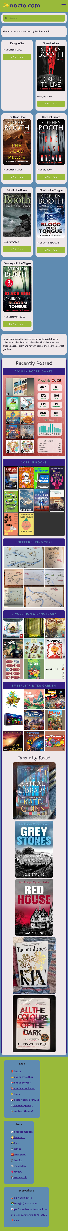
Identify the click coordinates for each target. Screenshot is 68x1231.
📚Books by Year (20, 1082)
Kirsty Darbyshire (23, 1215)
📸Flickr (15, 1143)
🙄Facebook (18, 1137)
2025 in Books (34, 462)
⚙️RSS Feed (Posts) (21, 1105)
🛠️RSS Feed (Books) (22, 1111)
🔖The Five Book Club (23, 1088)
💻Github (16, 1149)
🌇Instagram (18, 1154)
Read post (17, 56)
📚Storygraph (19, 1177)
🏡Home (16, 1094)
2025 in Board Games (34, 371)
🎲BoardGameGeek (21, 1131)
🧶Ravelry (16, 1171)
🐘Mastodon (18, 1166)
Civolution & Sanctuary (33, 614)
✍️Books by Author (22, 1077)
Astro (29, 1197)
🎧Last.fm (16, 1160)
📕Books (16, 1071)
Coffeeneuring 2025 (34, 542)
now (16, 1220)
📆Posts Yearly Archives (25, 1099)
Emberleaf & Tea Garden (34, 685)
